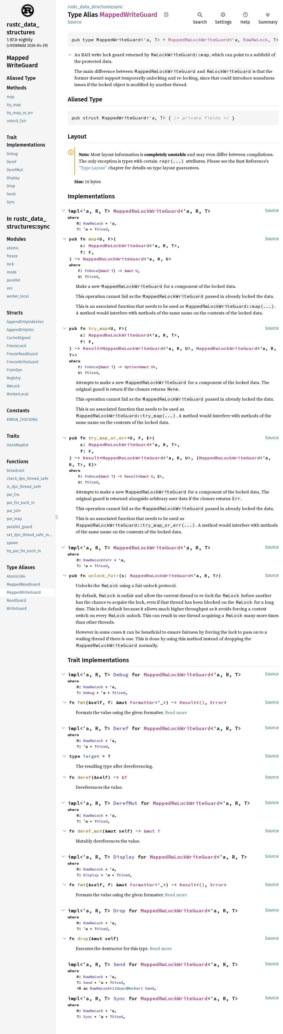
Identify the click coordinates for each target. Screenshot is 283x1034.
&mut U (131, 270)
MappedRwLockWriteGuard (198, 39)
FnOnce (91, 270)
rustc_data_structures (90, 6)
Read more (176, 712)
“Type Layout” (93, 168)
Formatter (142, 702)
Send (119, 964)
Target (91, 756)
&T (124, 777)
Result (91, 348)
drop (82, 938)
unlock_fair (103, 575)
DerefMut (125, 803)
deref (84, 777)
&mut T (106, 270)
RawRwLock (255, 39)
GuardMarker (128, 988)
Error (217, 702)
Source (75, 22)
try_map (98, 328)
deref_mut (89, 831)
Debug (121, 674)
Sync (119, 998)
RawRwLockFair (97, 559)
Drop (119, 910)
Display (124, 857)
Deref (121, 728)
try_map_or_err (107, 438)
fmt (81, 702)
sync (118, 6)
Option (131, 366)
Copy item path (166, 14)
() (202, 702)
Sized (102, 229)
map (92, 239)
